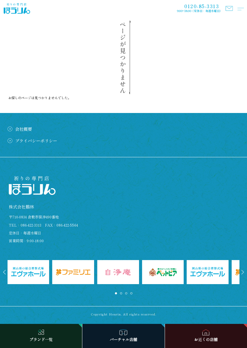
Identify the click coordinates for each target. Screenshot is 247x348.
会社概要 (23, 129)
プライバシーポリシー (36, 141)
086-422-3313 (31, 224)
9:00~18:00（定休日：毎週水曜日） (200, 8)
